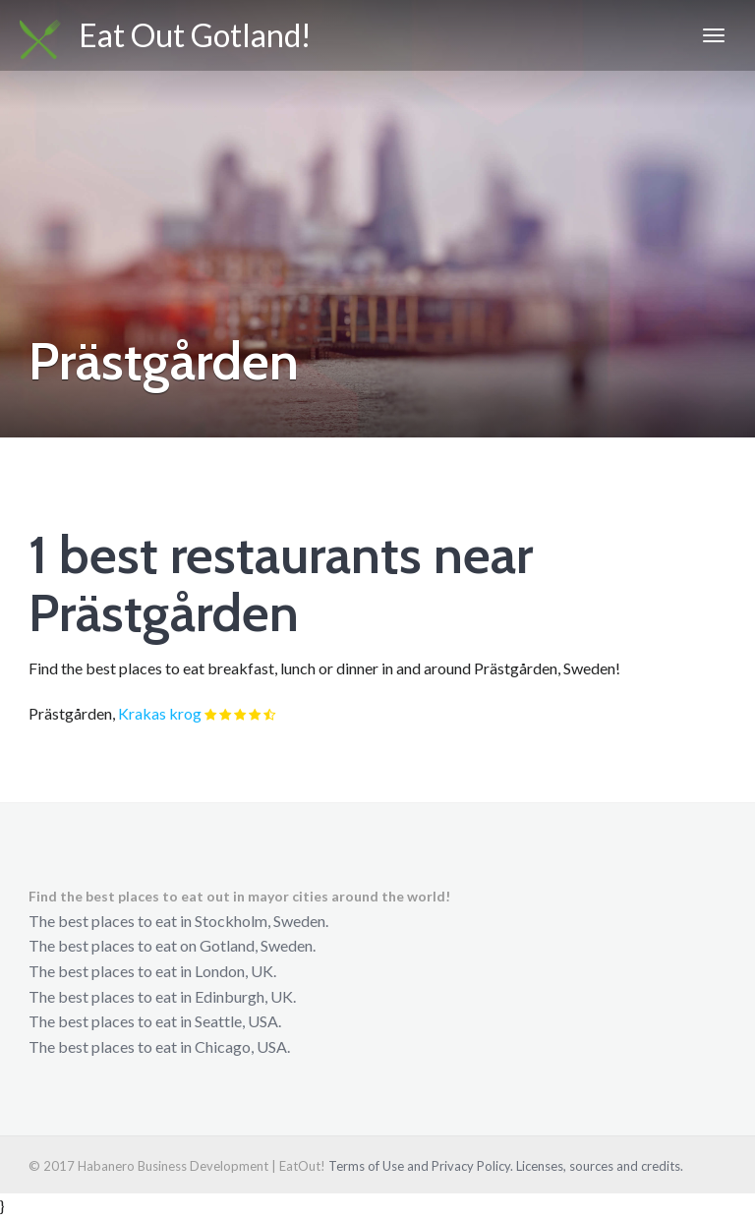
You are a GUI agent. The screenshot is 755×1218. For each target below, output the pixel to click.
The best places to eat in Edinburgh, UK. (162, 996)
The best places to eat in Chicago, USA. (159, 1046)
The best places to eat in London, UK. (152, 970)
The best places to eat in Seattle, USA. (155, 1021)
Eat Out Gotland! (166, 37)
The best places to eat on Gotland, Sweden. (172, 945)
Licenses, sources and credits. (599, 1166)
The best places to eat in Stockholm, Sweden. (178, 920)
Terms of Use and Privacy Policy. (420, 1166)
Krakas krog (160, 713)
